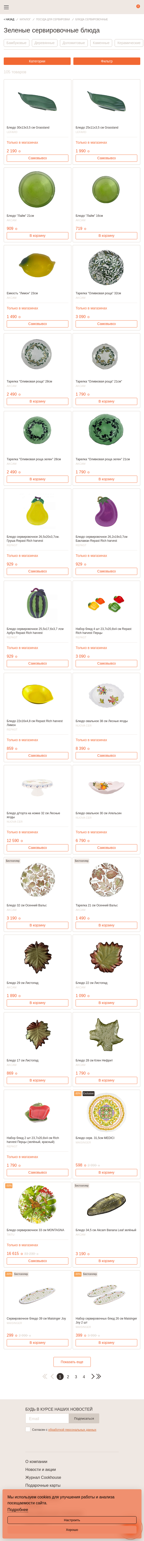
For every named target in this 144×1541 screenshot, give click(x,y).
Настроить (72, 1520)
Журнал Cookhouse (43, 1477)
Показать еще (72, 1362)
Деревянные (45, 43)
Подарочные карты (42, 1485)
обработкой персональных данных (72, 1430)
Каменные (101, 43)
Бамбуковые (16, 43)
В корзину (38, 236)
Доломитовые (74, 43)
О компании (36, 1462)
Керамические (129, 43)
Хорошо (72, 1530)
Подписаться (84, 1418)
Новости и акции (40, 1469)
